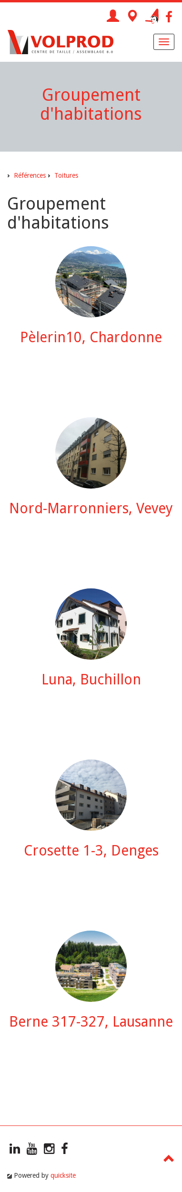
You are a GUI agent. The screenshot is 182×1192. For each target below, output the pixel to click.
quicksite (63, 1175)
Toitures (66, 175)
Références (30, 175)
